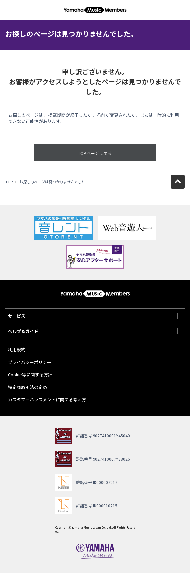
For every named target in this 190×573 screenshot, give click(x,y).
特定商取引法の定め (27, 387)
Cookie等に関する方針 (30, 374)
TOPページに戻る (95, 153)
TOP (9, 181)
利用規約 (16, 349)
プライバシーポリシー (29, 362)
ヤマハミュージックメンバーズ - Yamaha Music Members (95, 10)
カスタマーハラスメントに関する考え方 (47, 399)
